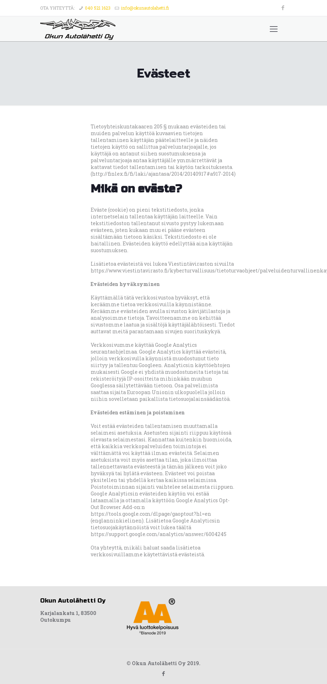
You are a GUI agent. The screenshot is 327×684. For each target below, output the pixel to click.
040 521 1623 (98, 8)
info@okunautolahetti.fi (145, 8)
